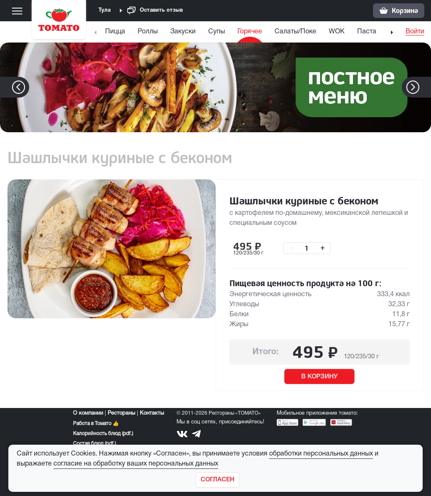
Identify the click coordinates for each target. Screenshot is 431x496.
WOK (337, 32)
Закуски (183, 32)
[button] (425, 87)
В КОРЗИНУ (319, 377)
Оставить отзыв (155, 10)
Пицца (115, 32)
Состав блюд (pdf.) (94, 443)
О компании (88, 413)
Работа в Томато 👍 (96, 423)
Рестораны (121, 413)
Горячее (249, 32)
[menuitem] (116, 34)
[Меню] (17, 11)
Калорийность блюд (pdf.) (103, 433)
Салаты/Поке (295, 32)
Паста (366, 32)
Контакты (152, 413)
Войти (415, 32)
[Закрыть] (217, 480)
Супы (216, 32)
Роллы (148, 32)
